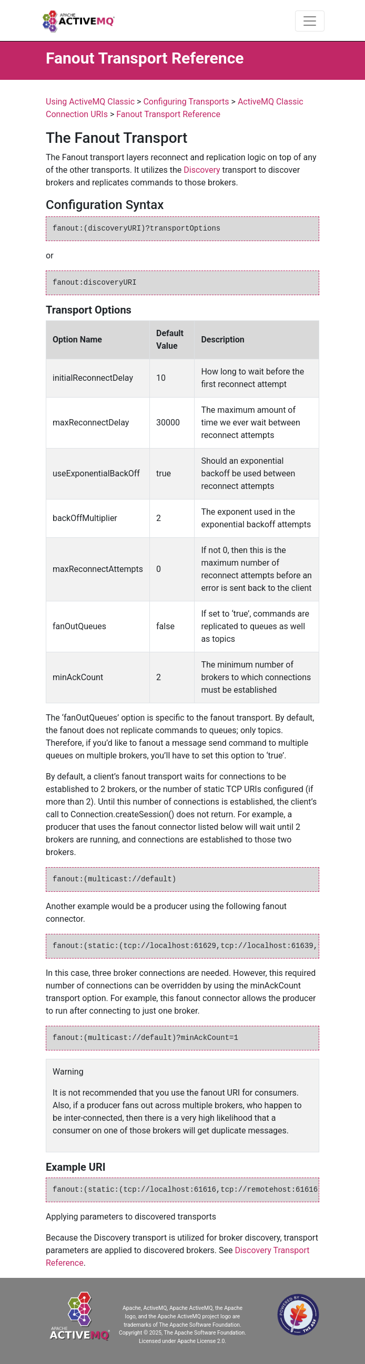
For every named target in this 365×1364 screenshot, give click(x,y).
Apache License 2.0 (201, 1341)
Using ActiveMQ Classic (90, 102)
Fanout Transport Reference (168, 114)
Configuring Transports (186, 102)
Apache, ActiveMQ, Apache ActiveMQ (167, 1308)
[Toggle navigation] (310, 21)
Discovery (202, 170)
